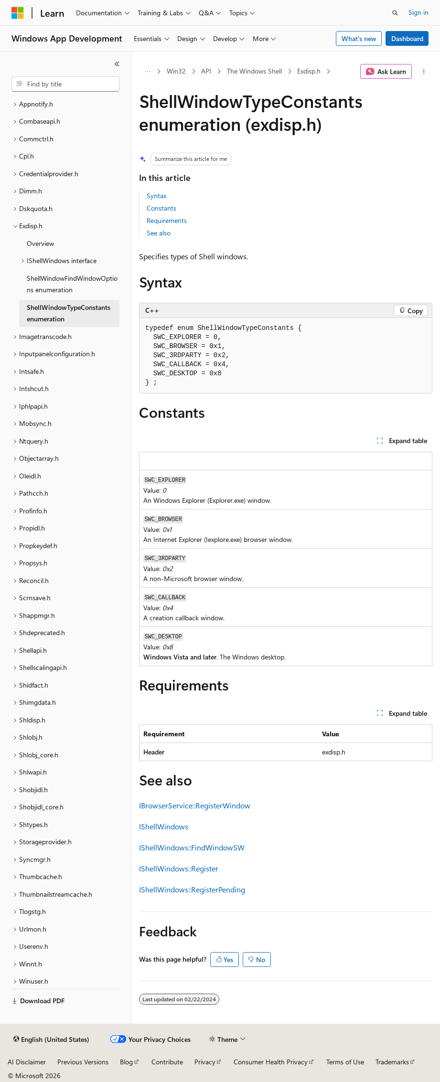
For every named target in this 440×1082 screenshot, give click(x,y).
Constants (161, 207)
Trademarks (392, 1061)
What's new (359, 38)
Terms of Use (345, 1061)
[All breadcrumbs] (147, 71)
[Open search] (395, 12)
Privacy (204, 1061)
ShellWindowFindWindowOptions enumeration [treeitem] (72, 284)
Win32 (176, 70)
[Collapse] (117, 64)
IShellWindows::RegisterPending (192, 889)
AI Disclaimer (27, 1061)
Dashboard (407, 38)
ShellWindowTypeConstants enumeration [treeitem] (68, 313)
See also (159, 232)
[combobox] (65, 84)
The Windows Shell (254, 70)
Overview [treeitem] (40, 243)
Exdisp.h (309, 70)
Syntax (156, 195)
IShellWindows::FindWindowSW (192, 847)
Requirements (167, 220)
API (206, 70)
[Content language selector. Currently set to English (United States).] (51, 1039)
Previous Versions (82, 1061)
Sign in (418, 12)
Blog (126, 1061)
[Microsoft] (17, 13)
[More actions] (424, 71)
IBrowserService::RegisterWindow (194, 805)
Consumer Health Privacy (271, 1061)
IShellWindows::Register (178, 868)
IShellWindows (163, 826)
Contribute (167, 1061)
